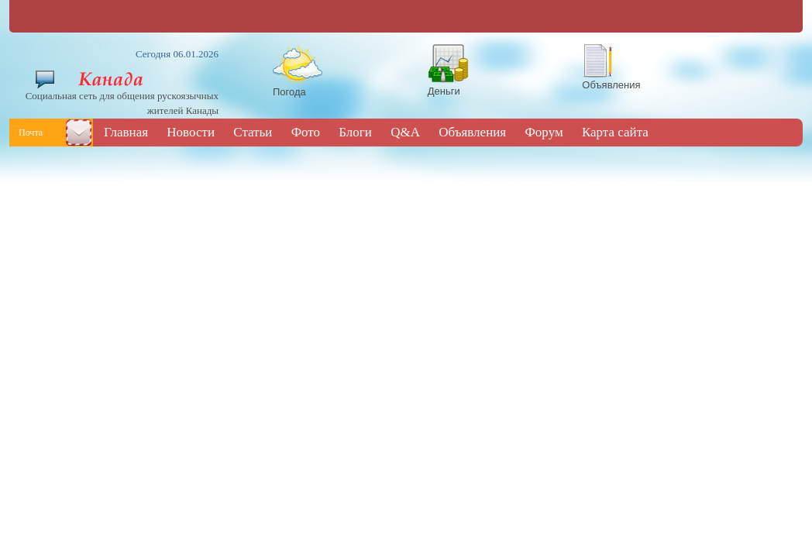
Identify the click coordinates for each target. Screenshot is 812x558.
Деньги (444, 91)
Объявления (611, 85)
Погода (289, 92)
